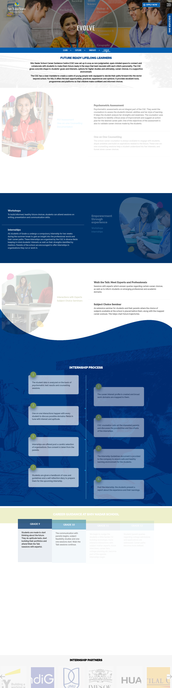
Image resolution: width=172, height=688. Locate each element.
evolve (106, 50)
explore (78, 50)
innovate (92, 50)
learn (65, 50)
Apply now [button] (152, 5)
